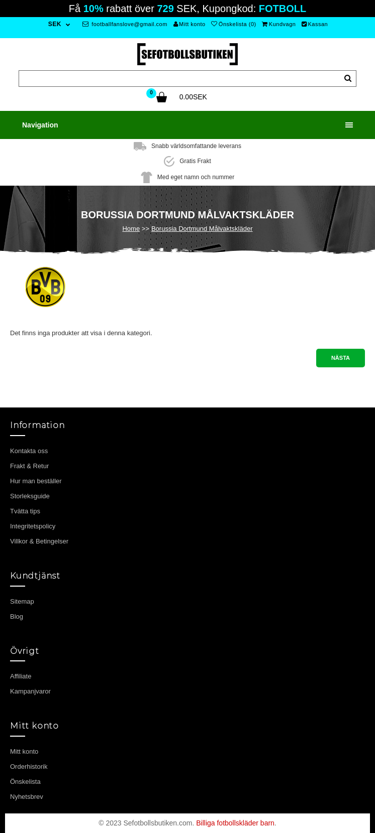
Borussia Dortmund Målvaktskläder (202, 228)
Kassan (315, 24)
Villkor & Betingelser (39, 541)
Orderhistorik (28, 766)
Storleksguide (30, 496)
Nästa (340, 358)
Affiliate (20, 676)
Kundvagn (279, 24)
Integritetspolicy (32, 526)
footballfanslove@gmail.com (124, 24)
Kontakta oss (29, 451)
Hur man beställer (36, 481)
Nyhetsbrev (26, 796)
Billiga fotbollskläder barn (235, 823)
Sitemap (22, 601)
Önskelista (25, 781)
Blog (16, 616)
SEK (54, 24)
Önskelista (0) (233, 24)
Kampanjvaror (30, 691)
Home (131, 228)
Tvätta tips (25, 511)
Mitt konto (189, 24)
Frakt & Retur (29, 466)
